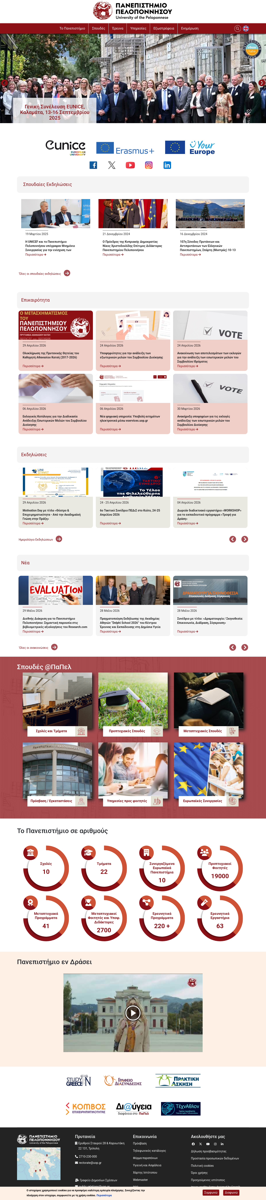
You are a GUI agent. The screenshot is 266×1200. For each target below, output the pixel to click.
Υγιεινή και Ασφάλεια (147, 1165)
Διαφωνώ (231, 1192)
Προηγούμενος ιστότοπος (208, 1180)
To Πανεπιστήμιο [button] (72, 28)
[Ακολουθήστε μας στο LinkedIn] (169, 165)
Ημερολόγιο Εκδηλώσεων (40, 539)
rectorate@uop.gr (90, 1162)
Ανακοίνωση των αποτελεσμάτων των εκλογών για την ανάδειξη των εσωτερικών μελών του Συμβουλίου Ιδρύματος (209, 357)
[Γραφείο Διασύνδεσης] (124, 1081)
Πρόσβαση (140, 1143)
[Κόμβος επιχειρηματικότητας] (86, 1109)
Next (261, 83)
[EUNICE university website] (68, 148)
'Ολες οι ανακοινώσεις (38, 647)
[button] (54, 112)
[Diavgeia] (134, 1109)
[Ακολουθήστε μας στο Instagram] (151, 165)
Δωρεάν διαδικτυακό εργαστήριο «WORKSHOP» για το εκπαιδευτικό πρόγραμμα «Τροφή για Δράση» (209, 514)
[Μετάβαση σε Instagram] (215, 1143)
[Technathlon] (181, 1109)
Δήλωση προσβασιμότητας (209, 1151)
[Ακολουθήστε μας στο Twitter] (114, 165)
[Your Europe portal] (193, 148)
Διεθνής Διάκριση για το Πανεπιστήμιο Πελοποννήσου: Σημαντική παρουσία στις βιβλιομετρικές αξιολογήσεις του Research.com (55, 623)
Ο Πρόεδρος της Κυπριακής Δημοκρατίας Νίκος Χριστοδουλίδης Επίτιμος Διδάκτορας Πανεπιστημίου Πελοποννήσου (132, 246)
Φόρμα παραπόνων (145, 1158)
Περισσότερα (35, 254)
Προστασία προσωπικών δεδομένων (215, 1158)
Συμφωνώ (210, 1192)
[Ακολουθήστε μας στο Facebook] (95, 165)
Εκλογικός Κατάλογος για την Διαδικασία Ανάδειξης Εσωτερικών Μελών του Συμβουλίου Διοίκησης (55, 420)
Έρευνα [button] (117, 28)
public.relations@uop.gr (94, 1186)
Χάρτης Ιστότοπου (145, 1172)
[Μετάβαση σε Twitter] (201, 1143)
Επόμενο (244, 539)
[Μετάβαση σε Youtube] (209, 1143)
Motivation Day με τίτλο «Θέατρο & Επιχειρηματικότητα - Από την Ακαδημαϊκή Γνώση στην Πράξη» (52, 514)
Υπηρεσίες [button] (138, 28)
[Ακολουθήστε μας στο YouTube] (132, 165)
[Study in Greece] (78, 1081)
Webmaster (140, 1179)
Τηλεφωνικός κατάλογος (149, 1150)
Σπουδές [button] (98, 28)
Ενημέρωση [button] (190, 28)
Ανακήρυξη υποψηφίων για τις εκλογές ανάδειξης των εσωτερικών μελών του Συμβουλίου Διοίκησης (203, 420)
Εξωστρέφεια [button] (164, 28)
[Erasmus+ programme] (127, 148)
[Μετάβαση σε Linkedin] (222, 1143)
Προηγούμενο (4, 83)
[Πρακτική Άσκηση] (178, 1081)
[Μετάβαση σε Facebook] (194, 1143)
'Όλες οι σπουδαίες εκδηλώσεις (44, 273)
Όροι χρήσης (199, 1172)
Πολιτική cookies (202, 1165)
